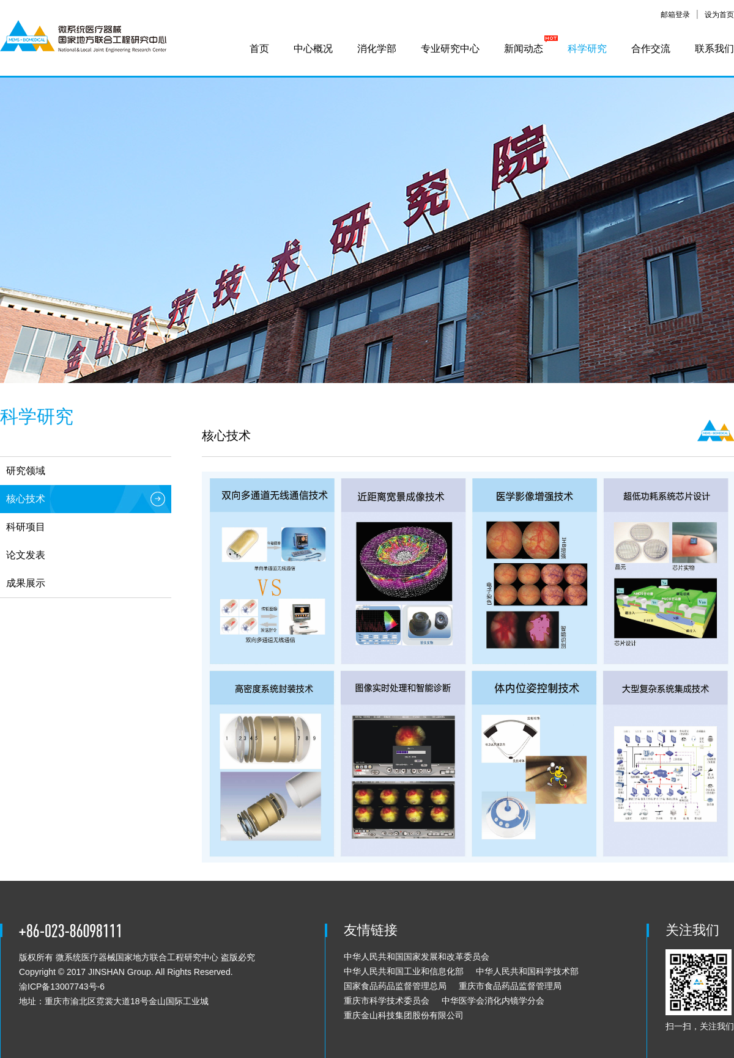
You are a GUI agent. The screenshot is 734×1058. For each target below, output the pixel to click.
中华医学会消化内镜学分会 (493, 1000)
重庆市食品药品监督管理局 (510, 986)
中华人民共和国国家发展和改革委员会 (416, 956)
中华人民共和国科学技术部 (527, 971)
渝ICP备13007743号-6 (62, 986)
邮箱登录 (675, 14)
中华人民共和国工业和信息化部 (404, 971)
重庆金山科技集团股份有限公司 (404, 1015)
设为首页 (719, 14)
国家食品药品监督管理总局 (395, 986)
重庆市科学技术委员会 (386, 1000)
